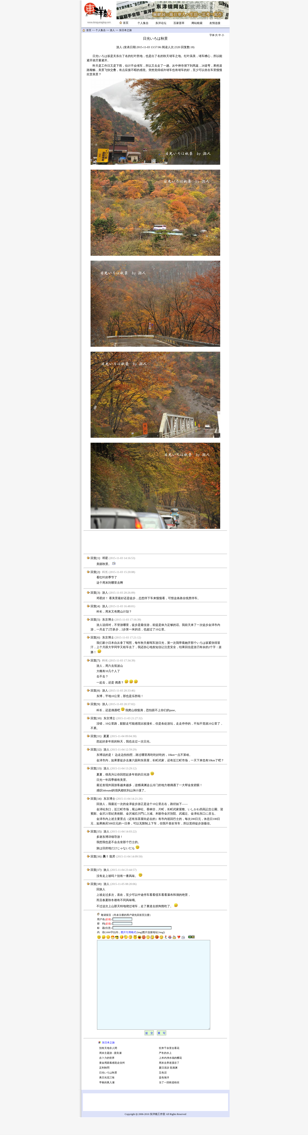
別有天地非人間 (108, 1065)
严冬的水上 (165, 1070)
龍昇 (112, 856)
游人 (112, 30)
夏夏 (106, 736)
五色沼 (163, 1090)
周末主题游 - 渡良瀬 (110, 1070)
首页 (88, 30)
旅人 (106, 869)
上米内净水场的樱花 (170, 1075)
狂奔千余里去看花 (169, 1065)
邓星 (105, 558)
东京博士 (108, 619)
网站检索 (197, 23)
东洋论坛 (160, 23)
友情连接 (214, 23)
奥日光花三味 (107, 1095)
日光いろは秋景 (108, 1090)
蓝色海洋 (164, 1095)
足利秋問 (104, 1085)
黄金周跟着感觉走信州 (112, 1080)
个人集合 (143, 23)
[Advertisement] (155, 542)
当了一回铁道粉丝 (169, 1100)
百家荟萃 (178, 23)
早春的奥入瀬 (107, 1100)
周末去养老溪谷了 (169, 1080)
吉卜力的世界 (107, 1075)
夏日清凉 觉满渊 (168, 1085)
